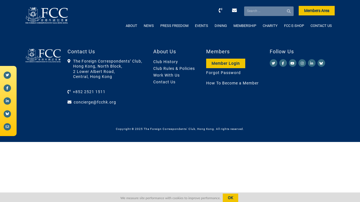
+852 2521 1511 (89, 91)
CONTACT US (321, 26)
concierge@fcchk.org (95, 102)
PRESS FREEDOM (174, 26)
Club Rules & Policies (174, 68)
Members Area (316, 10)
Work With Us (166, 75)
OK (230, 198)
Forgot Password (223, 72)
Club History (165, 61)
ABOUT (131, 26)
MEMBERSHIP (244, 26)
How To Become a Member (232, 83)
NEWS (149, 26)
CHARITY (270, 26)
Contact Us (164, 82)
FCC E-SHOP (294, 26)
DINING (221, 26)
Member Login (226, 63)
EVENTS (201, 26)
